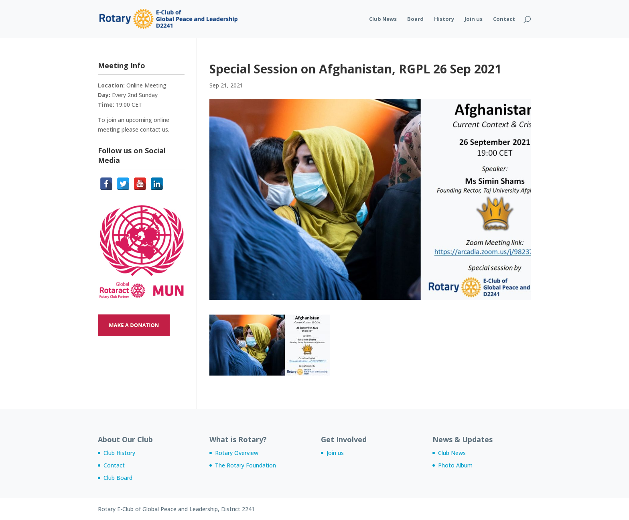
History (444, 19)
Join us (474, 19)
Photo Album (455, 465)
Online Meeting (146, 85)
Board (415, 19)
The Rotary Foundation (245, 465)
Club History (119, 453)
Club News (383, 19)
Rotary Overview (236, 453)
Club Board (117, 477)
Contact (504, 19)
